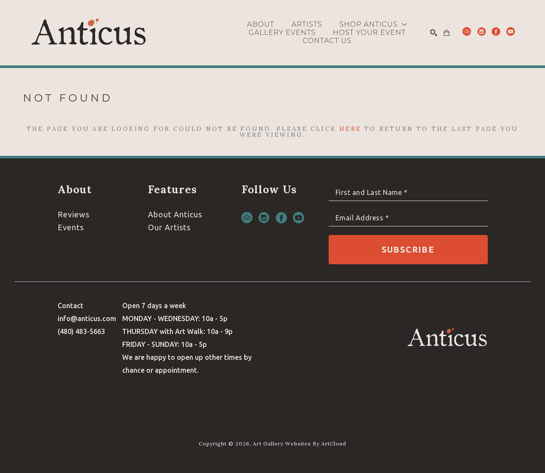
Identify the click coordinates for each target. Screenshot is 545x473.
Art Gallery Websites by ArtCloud (299, 443)
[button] (373, 24)
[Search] (433, 32)
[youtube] (510, 31)
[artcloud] (466, 31)
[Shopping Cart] (446, 32)
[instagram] (481, 31)
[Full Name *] (408, 192)
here (350, 129)
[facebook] (496, 31)
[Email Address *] (408, 218)
